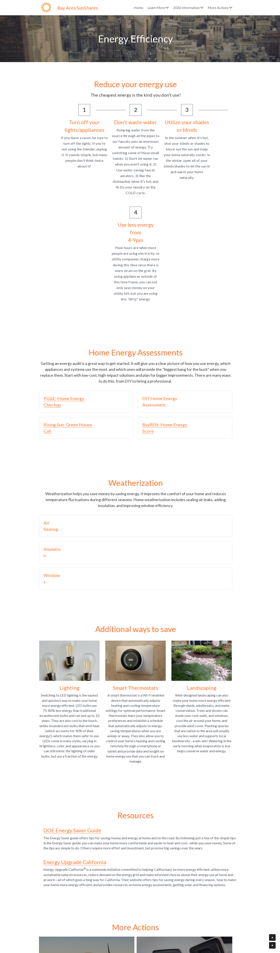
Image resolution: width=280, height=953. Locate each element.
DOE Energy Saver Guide (68, 725)
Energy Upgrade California (70, 756)
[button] (88, 299)
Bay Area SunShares (77, 7)
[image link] (46, 7)
